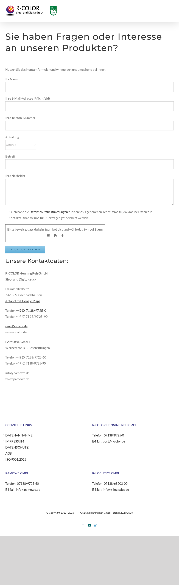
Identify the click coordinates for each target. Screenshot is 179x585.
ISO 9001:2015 (15, 459)
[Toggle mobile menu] (172, 11)
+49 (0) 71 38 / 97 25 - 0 (31, 310)
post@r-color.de (16, 326)
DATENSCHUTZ (17, 447)
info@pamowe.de (28, 489)
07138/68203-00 (115, 483)
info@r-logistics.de (116, 489)
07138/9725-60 (28, 483)
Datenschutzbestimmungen (48, 212)
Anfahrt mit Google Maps (22, 301)
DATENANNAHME (18, 435)
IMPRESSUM (14, 441)
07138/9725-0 (114, 435)
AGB (8, 453)
